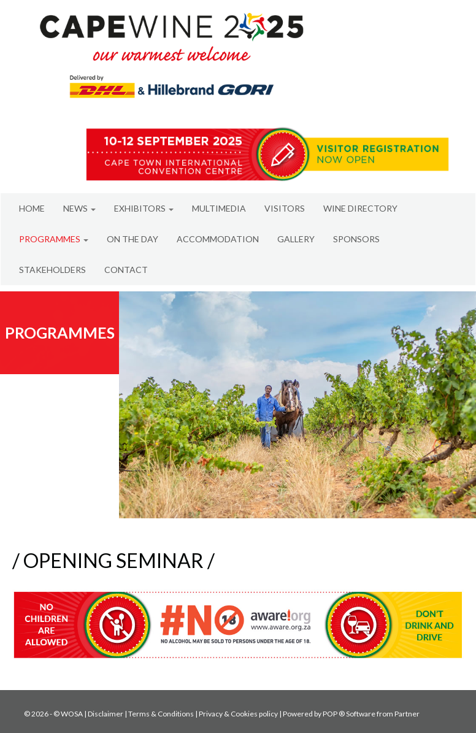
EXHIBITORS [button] (144, 208)
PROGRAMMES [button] (53, 239)
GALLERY (296, 239)
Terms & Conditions (161, 713)
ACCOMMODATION (218, 239)
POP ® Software (349, 713)
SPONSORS (356, 239)
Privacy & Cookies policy (238, 713)
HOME (32, 208)
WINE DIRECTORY (360, 208)
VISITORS (284, 208)
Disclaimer (105, 713)
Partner (407, 713)
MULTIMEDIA (219, 208)
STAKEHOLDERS (52, 269)
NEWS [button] (79, 208)
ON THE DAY (132, 239)
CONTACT (126, 269)
